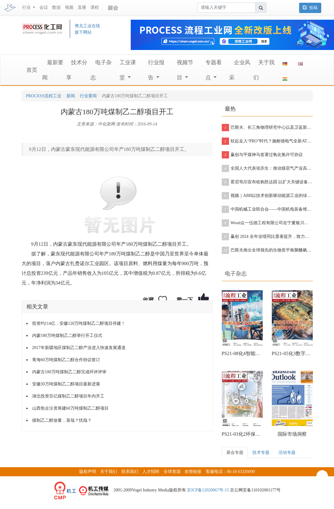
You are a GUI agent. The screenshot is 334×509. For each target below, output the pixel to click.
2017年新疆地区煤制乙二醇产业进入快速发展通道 (79, 347)
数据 (56, 7)
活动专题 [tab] (286, 452)
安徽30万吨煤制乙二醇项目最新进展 (66, 384)
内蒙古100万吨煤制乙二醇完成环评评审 (69, 372)
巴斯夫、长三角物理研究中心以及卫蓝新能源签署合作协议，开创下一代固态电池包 (267, 127)
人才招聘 (150, 471)
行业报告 (156, 70)
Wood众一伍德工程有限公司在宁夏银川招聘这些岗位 (267, 223)
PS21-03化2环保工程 (242, 434)
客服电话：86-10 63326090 (230, 471)
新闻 (70, 96)
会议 (43, 7)
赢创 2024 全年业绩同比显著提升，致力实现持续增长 (267, 236)
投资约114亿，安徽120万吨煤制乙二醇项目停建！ (78, 323)
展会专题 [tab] (234, 452)
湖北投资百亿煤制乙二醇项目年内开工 (68, 396)
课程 (94, 7)
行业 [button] (27, 7)
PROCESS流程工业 (44, 96)
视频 (69, 7)
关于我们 (108, 471)
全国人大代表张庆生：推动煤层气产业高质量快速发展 (267, 168)
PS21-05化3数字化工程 (292, 353)
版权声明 (87, 471)
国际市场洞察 (292, 434)
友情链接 (192, 471)
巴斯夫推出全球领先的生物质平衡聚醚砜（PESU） (267, 250)
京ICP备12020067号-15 (208, 490)
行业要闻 (88, 96)
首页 (31, 70)
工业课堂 (128, 70)
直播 (82, 7)
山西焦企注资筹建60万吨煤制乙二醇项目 (70, 408)
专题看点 (213, 70)
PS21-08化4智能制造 (242, 353)
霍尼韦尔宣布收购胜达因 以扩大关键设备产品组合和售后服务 (267, 182)
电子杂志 (236, 274)
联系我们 (129, 471)
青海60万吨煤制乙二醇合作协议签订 (66, 360)
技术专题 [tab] (260, 452)
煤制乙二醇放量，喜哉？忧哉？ (62, 420)
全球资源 (172, 471)
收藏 (148, 300)
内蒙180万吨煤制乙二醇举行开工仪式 (67, 335)
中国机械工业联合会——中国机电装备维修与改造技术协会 (267, 209)
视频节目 (185, 70)
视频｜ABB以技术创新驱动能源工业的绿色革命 (267, 195)
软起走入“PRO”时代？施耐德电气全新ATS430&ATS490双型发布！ (267, 141)
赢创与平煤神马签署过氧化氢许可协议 (262, 154)
